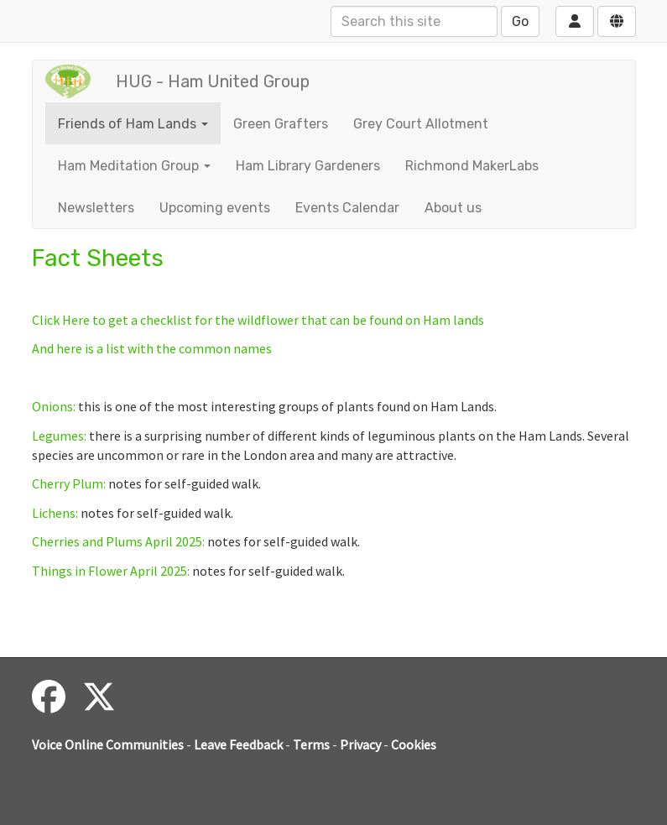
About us (453, 208)
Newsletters (96, 208)
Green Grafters (280, 124)
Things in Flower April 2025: (111, 570)
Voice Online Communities (108, 744)
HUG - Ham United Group (213, 81)
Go (520, 21)
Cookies (413, 744)
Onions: (54, 406)
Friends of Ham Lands (133, 124)
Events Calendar (347, 208)
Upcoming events (214, 208)
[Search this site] (414, 21)
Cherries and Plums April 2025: (118, 541)
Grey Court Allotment (420, 124)
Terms (311, 744)
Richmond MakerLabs (472, 166)
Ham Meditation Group (134, 166)
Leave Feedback (238, 744)
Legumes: (59, 435)
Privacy (360, 744)
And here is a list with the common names (152, 348)
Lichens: (55, 512)
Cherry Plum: (69, 483)
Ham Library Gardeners (308, 166)
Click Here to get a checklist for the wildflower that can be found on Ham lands (258, 319)
